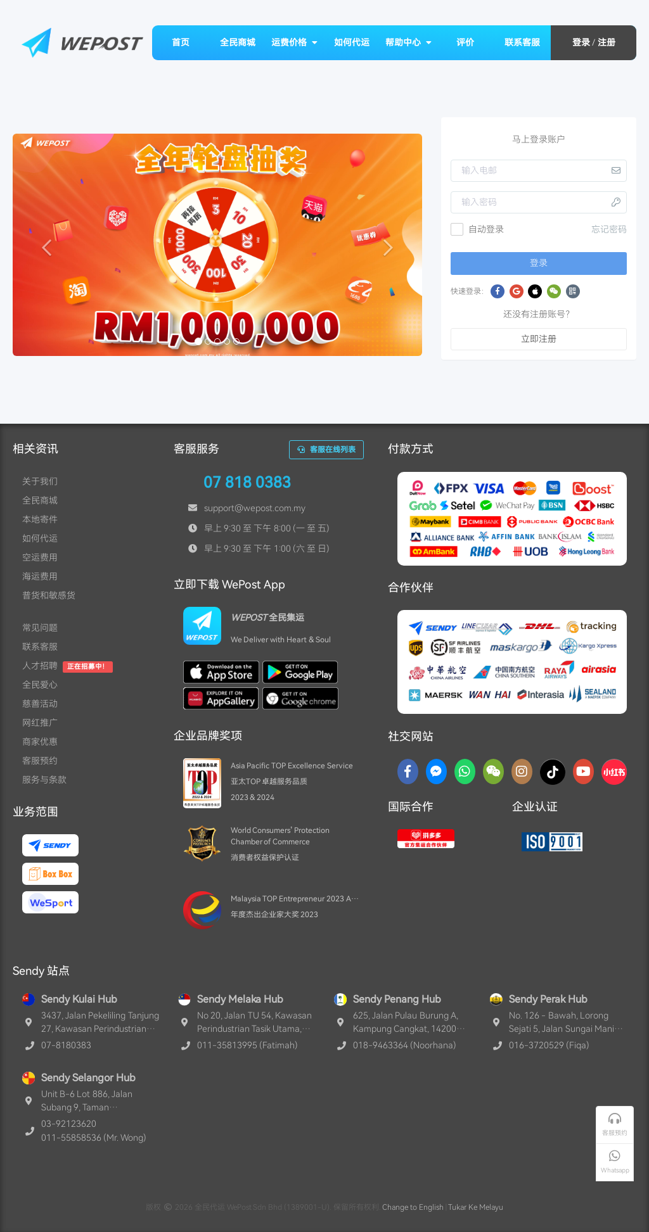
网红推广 (40, 723)
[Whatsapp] (464, 771)
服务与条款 (44, 780)
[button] (43, 245)
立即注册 (538, 339)
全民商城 (237, 42)
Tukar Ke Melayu (475, 1207)
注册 (606, 42)
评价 (465, 42)
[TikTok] (552, 771)
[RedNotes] (614, 771)
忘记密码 (609, 229)
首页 (181, 42)
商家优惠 (40, 742)
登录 (581, 42)
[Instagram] (521, 771)
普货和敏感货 (48, 595)
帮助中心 (408, 42)
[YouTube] (583, 771)
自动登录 (477, 229)
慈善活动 (40, 704)
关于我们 (40, 481)
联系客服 (522, 42)
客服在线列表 (326, 449)
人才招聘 (40, 666)
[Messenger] (436, 771)
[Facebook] (407, 771)
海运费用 (40, 576)
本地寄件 (40, 519)
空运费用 (40, 557)
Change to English (413, 1207)
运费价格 (294, 42)
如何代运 (351, 42)
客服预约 (40, 761)
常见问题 (40, 628)
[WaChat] (493, 771)
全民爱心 (40, 685)
